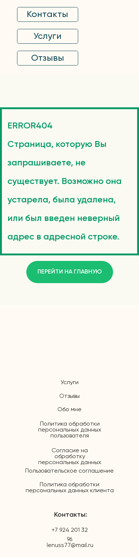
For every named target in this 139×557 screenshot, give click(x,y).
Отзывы (69, 396)
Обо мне (69, 410)
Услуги (69, 383)
